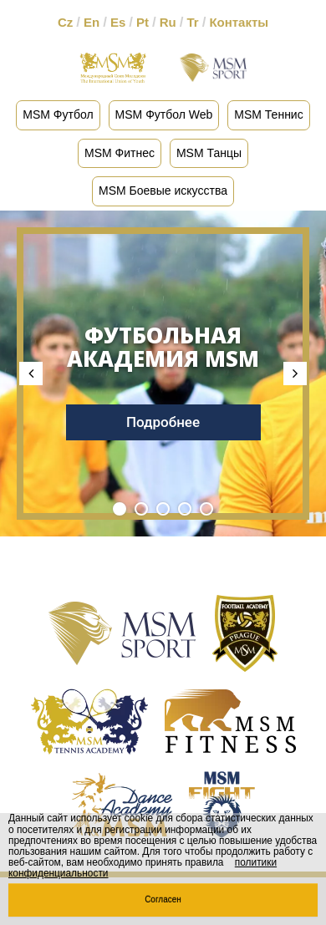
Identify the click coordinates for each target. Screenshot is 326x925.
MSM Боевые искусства (163, 190)
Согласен (163, 899)
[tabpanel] (163, 373)
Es (117, 22)
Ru (168, 22)
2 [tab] (141, 509)
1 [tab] (120, 509)
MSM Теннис (268, 114)
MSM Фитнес (119, 153)
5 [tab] (206, 509)
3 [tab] (163, 509)
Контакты (238, 22)
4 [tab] (185, 509)
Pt (142, 22)
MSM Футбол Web (164, 114)
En (91, 22)
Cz (65, 22)
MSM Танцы (209, 153)
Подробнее (163, 422)
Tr (192, 22)
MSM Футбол (58, 114)
